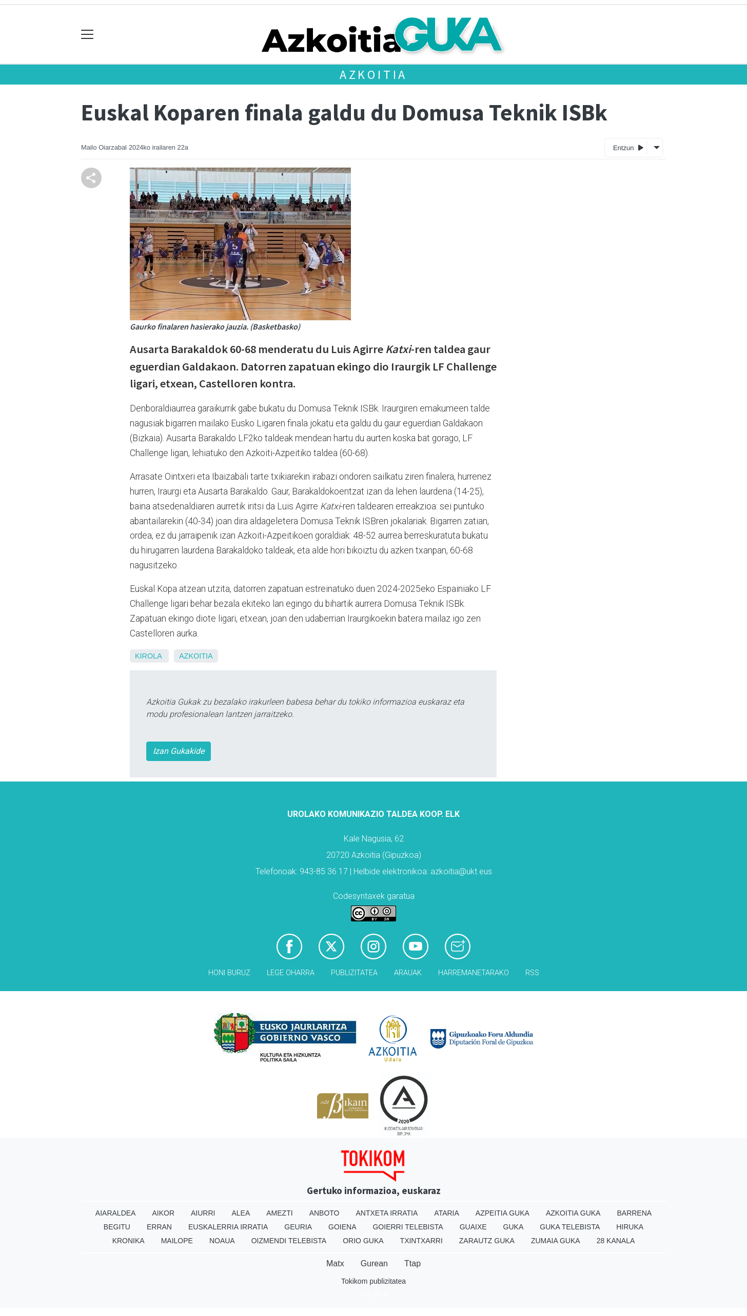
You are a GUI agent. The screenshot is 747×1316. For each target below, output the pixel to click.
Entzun (628, 147)
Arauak (408, 973)
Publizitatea (354, 973)
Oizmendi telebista (289, 1241)
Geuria (298, 1227)
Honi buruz (229, 973)
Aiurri (203, 1213)
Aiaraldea (115, 1213)
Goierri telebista (407, 1227)
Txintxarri (421, 1241)
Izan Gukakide (178, 751)
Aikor (163, 1213)
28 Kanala (616, 1241)
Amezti (279, 1213)
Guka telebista (570, 1227)
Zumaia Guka (555, 1241)
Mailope (177, 1241)
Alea (240, 1213)
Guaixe (473, 1227)
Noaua (222, 1241)
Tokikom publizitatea (373, 1281)
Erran (159, 1227)
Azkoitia (373, 75)
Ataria (446, 1213)
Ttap (412, 1263)
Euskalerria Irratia (228, 1227)
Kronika (128, 1241)
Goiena (342, 1227)
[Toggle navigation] (87, 35)
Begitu (117, 1227)
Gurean (374, 1263)
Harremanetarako (473, 973)
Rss (532, 973)
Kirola (148, 656)
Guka (513, 1227)
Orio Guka (363, 1241)
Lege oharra (290, 973)
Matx (335, 1263)
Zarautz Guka (487, 1241)
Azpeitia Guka (502, 1213)
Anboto (324, 1213)
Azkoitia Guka (573, 1213)
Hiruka (629, 1227)
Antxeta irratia (387, 1213)
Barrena (634, 1213)
